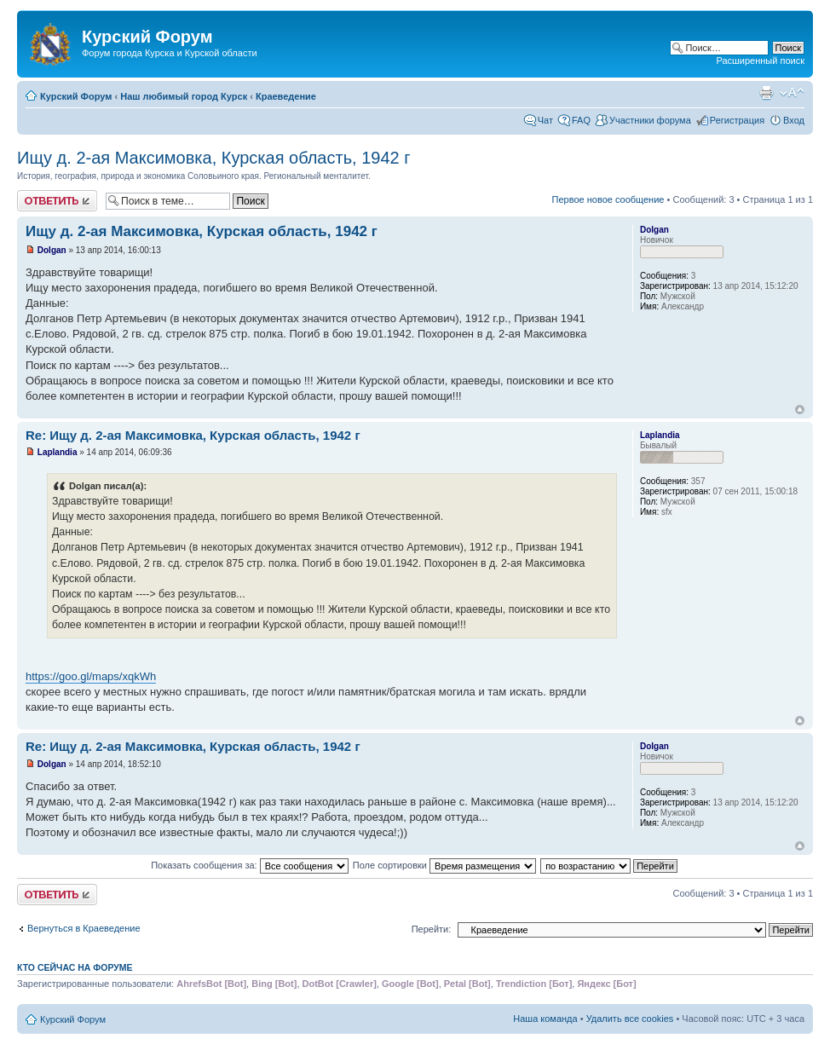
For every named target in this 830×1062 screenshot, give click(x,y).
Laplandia (57, 452)
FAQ (581, 120)
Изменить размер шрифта (792, 93)
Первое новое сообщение (608, 199)
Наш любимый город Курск (183, 96)
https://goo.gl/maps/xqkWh (91, 676)
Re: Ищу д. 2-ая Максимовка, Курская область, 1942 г (193, 435)
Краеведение (286, 96)
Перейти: (432, 929)
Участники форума (650, 120)
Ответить (57, 200)
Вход (793, 120)
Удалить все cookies (630, 1018)
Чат (545, 120)
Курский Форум (76, 96)
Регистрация (737, 120)
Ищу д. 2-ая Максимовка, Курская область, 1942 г (214, 157)
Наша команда (545, 1018)
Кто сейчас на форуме (75, 967)
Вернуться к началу (799, 409)
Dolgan (51, 250)
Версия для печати (766, 93)
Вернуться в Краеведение (84, 928)
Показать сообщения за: (250, 865)
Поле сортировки (444, 865)
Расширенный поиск (760, 60)
